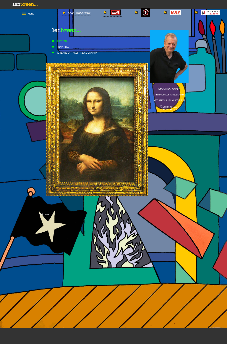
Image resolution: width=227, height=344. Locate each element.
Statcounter (44, 214)
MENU (28, 13)
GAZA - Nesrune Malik (76, 13)
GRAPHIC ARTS (62, 47)
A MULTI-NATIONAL (168, 89)
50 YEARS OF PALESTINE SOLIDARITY (74, 53)
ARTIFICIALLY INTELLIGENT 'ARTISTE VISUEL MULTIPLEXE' (169, 95)
